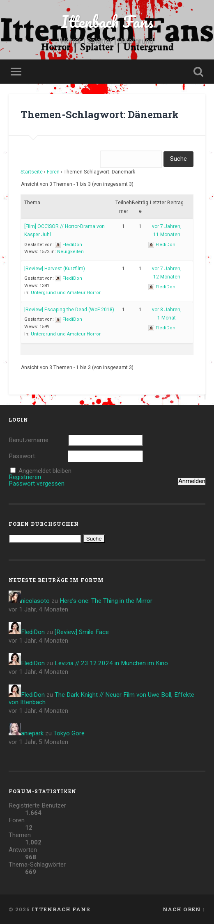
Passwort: (22, 456)
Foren (53, 172)
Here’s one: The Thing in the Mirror (106, 601)
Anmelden (191, 481)
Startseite (32, 172)
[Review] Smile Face (82, 632)
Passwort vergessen (36, 484)
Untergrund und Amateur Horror (66, 292)
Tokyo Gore (69, 733)
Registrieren (25, 477)
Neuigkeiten (70, 251)
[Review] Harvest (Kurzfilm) (54, 268)
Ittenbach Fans (107, 21)
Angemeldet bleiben (44, 471)
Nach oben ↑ (184, 909)
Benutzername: (29, 440)
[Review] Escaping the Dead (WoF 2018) (69, 310)
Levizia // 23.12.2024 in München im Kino (111, 663)
